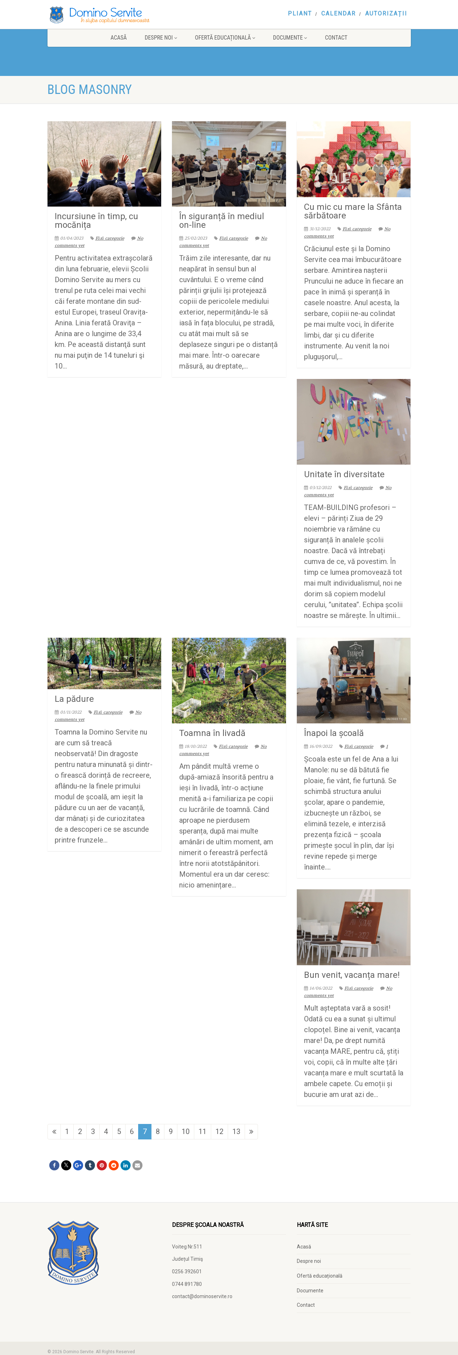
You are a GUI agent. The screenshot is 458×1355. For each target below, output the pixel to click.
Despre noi (161, 37)
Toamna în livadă (212, 733)
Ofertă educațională (225, 37)
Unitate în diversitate (344, 474)
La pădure (74, 699)
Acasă (118, 37)
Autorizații (386, 14)
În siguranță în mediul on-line (221, 220)
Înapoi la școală (334, 733)
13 (236, 1131)
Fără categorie (107, 238)
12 (219, 1131)
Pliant (300, 14)
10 (186, 1131)
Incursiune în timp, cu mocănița (96, 220)
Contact (336, 37)
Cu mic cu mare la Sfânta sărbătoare (353, 211)
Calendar (338, 14)
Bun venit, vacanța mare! (352, 975)
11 (203, 1131)
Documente (290, 37)
